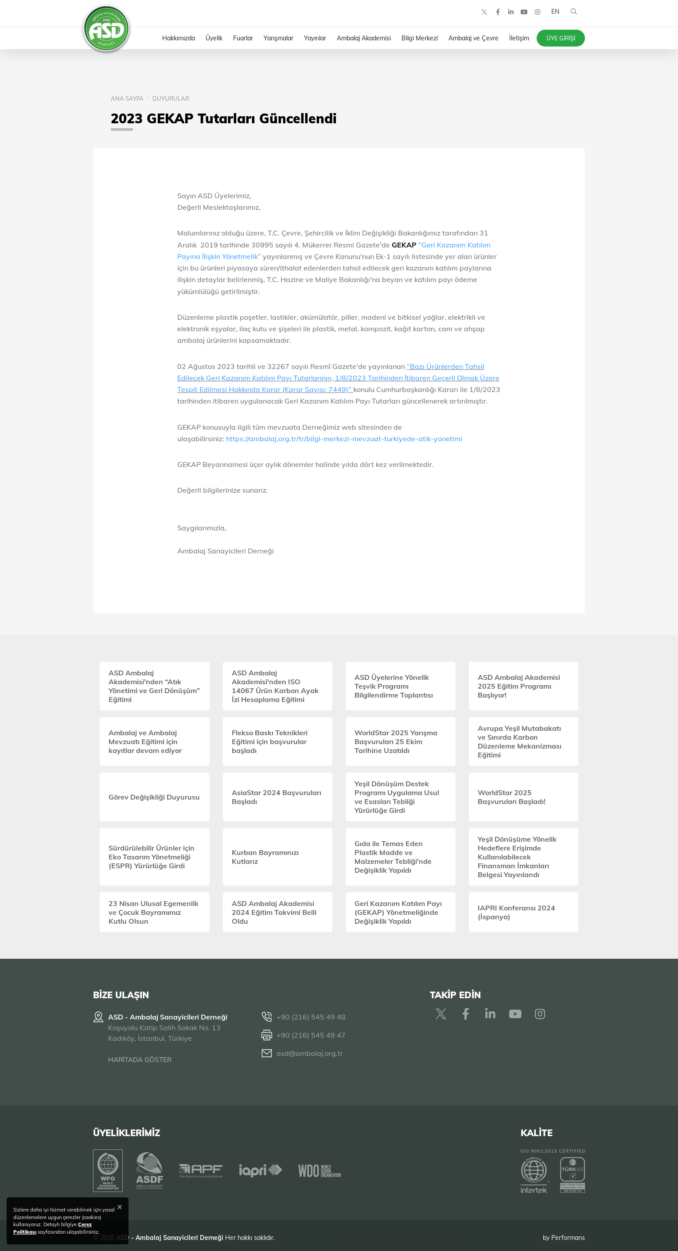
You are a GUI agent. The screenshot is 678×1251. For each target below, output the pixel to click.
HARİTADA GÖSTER (139, 1059)
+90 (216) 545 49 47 (311, 1035)
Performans (568, 1233)
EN (553, 18)
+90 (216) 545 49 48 (311, 1016)
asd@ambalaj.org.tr (310, 1053)
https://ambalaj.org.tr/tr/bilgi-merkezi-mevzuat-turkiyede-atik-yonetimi (344, 438)
